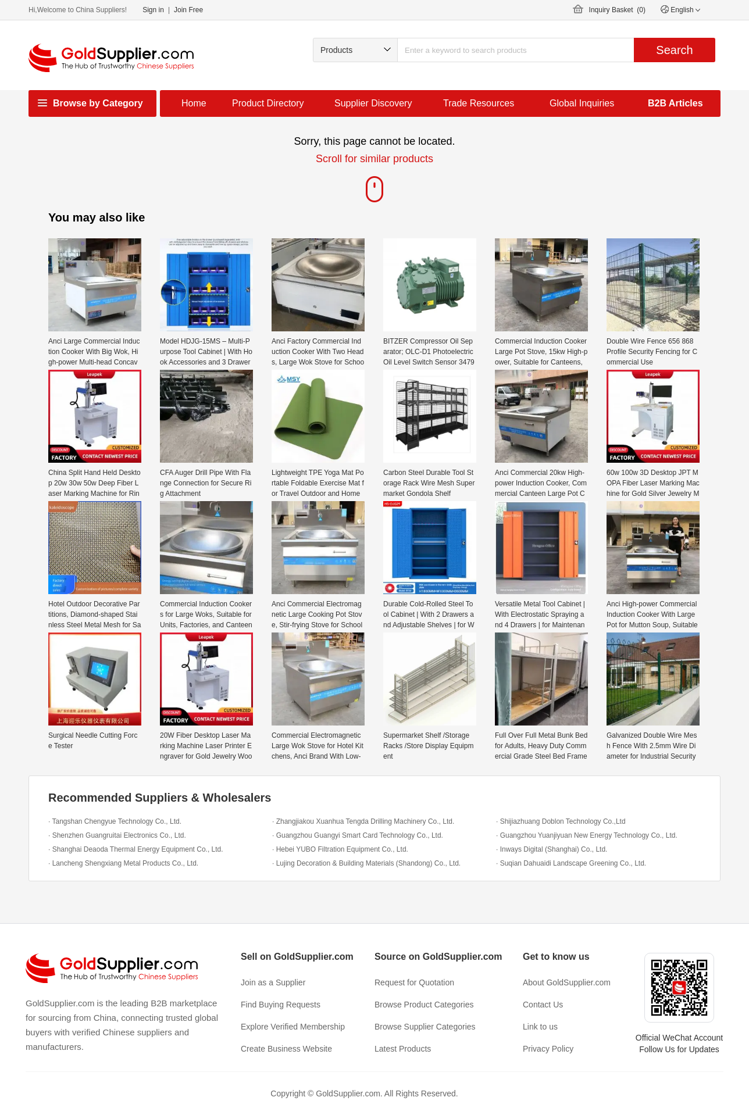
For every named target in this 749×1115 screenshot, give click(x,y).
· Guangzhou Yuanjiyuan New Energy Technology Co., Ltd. (586, 835)
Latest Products (402, 1048)
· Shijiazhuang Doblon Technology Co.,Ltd (561, 821)
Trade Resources (478, 103)
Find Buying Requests (280, 1004)
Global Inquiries (582, 103)
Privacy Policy (548, 1048)
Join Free (188, 10)
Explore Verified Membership (293, 1026)
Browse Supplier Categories (425, 1026)
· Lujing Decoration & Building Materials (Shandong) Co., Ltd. (366, 863)
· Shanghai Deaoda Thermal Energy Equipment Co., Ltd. (135, 849)
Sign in (153, 10)
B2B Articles (675, 103)
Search (674, 50)
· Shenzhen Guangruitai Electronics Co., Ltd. (117, 835)
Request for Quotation (414, 982)
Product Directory (268, 103)
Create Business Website (286, 1048)
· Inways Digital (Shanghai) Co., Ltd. (551, 849)
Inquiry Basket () (617, 10)
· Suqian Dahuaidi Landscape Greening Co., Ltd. (571, 863)
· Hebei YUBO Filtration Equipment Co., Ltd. (340, 849)
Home (193, 103)
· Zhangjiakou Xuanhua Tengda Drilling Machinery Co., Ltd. (363, 821)
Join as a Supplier (273, 982)
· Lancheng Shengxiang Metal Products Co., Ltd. (123, 863)
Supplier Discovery (373, 103)
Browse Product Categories (423, 1004)
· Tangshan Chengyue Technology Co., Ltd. (114, 821)
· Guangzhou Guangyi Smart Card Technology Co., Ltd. (357, 835)
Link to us (540, 1026)
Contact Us (543, 1004)
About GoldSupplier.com (567, 982)
